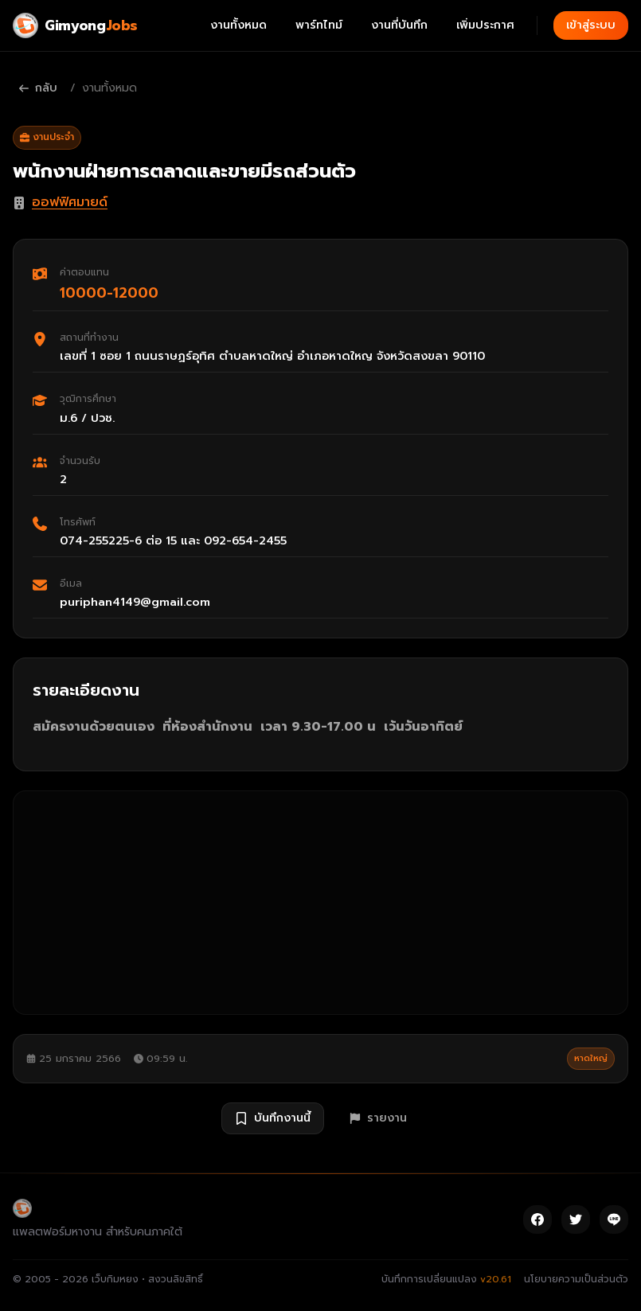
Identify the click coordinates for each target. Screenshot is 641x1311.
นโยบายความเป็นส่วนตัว (576, 1279)
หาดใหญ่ (591, 1058)
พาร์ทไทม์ (318, 25)
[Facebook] (537, 1219)
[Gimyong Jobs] (75, 25)
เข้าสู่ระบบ (591, 25)
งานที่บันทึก (399, 25)
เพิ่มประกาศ (485, 25)
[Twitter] (575, 1219)
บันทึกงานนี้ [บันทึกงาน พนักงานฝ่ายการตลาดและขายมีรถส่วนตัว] (273, 1118)
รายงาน (378, 1118)
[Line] (614, 1219)
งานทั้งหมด (238, 25)
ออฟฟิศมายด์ (69, 202)
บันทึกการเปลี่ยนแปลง (446, 1279)
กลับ (38, 88)
